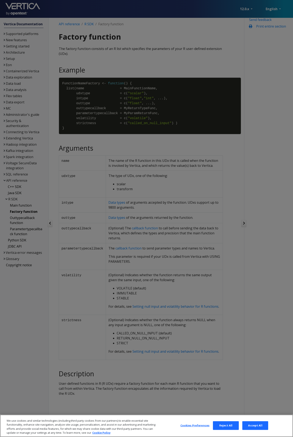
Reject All (225, 431)
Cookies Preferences (194, 431)
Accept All (255, 431)
